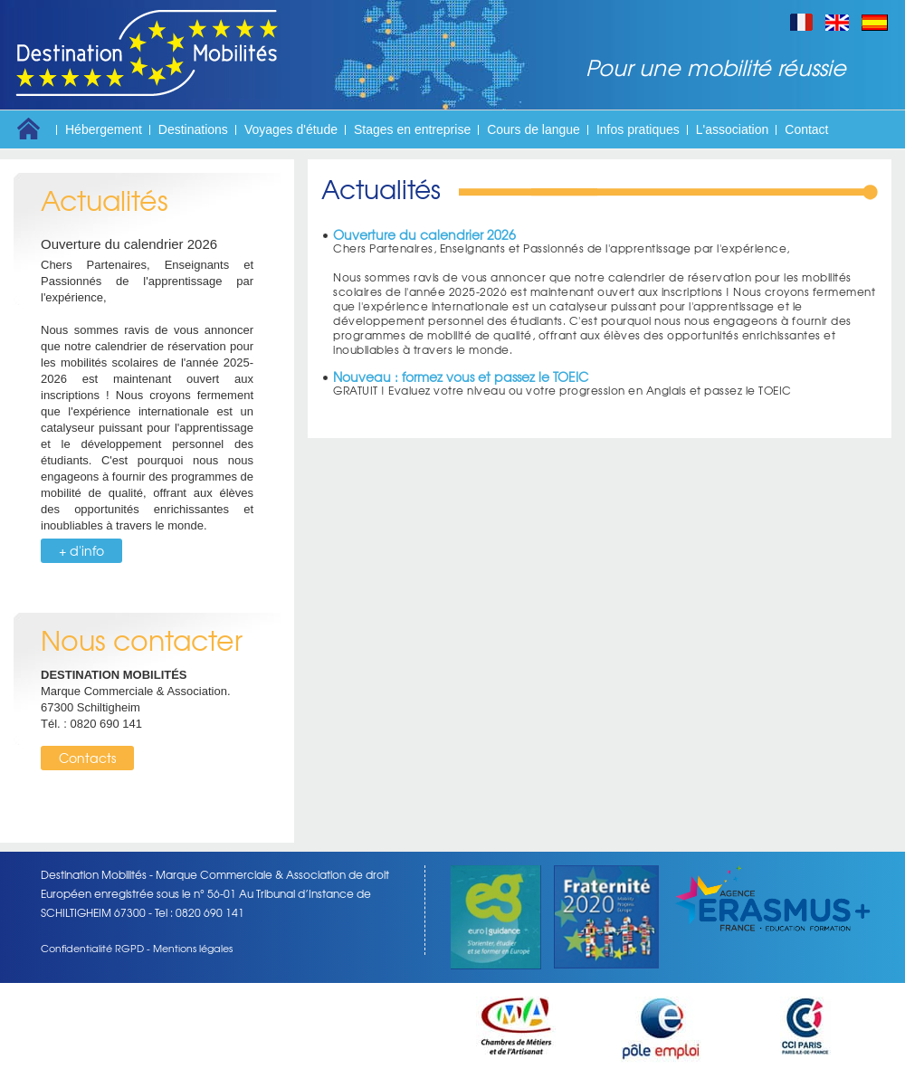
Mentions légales (193, 947)
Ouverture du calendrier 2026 (129, 244)
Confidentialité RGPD (92, 947)
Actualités (104, 199)
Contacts (87, 758)
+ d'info (81, 550)
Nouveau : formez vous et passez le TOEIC (460, 376)
